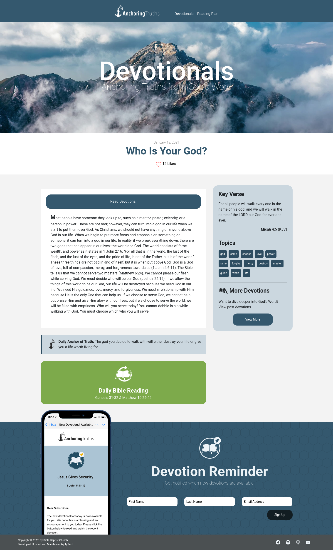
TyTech (69, 544)
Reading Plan (207, 14)
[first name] (152, 501)
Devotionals (184, 14)
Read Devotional (123, 201)
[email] (267, 501)
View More (252, 319)
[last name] (209, 501)
